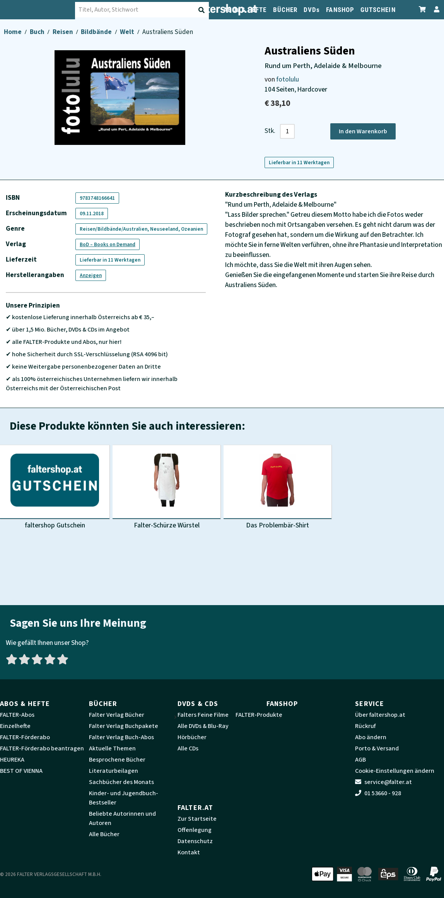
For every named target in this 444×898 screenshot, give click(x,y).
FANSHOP (340, 10)
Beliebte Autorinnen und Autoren (122, 818)
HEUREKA (12, 759)
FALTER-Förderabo (25, 737)
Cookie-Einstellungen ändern (394, 771)
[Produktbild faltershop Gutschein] (54, 488)
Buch (38, 32)
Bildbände (97, 32)
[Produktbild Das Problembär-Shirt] (277, 488)
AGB (360, 759)
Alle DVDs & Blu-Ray (203, 726)
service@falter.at (383, 782)
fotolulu (287, 79)
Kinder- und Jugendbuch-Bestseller (123, 798)
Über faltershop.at (380, 715)
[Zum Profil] (435, 9)
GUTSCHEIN (378, 10)
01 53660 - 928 (378, 793)
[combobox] (143, 9)
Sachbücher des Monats (121, 782)
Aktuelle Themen (112, 748)
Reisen (63, 32)
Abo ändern (370, 737)
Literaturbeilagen (113, 771)
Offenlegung (195, 830)
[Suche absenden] (202, 10)
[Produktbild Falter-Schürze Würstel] (166, 488)
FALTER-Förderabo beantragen (42, 748)
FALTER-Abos (17, 715)
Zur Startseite (197, 819)
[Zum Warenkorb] (423, 9)
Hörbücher (192, 737)
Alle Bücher (104, 834)
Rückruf (365, 726)
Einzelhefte (15, 726)
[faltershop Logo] (38, 9)
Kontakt (189, 852)
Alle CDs (188, 748)
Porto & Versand (377, 748)
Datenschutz (195, 841)
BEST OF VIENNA (21, 771)
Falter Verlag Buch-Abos (121, 737)
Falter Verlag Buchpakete (123, 726)
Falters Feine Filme (203, 715)
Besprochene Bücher (117, 759)
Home (13, 32)
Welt (127, 32)
